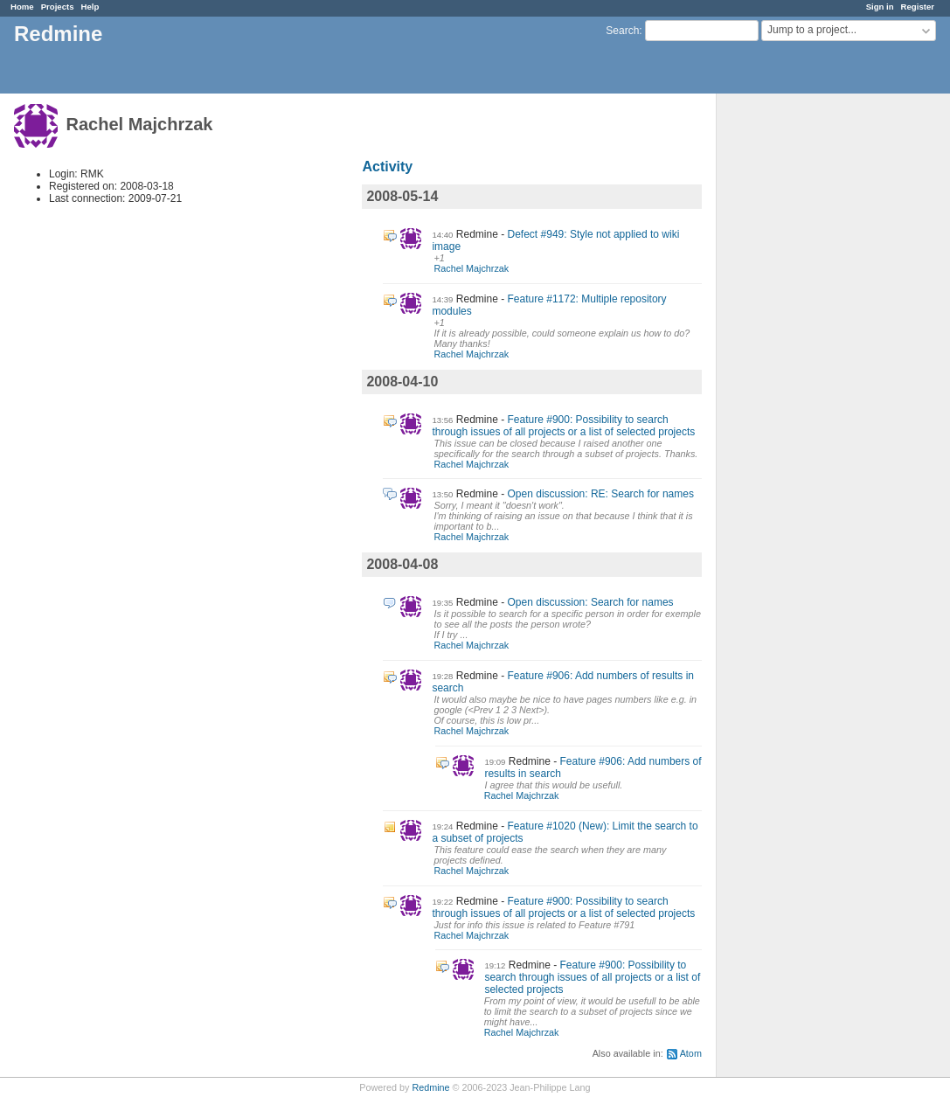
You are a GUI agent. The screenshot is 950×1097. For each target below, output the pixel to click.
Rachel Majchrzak (471, 268)
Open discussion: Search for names (591, 602)
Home (22, 6)
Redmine (430, 1087)
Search (622, 30)
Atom (691, 1053)
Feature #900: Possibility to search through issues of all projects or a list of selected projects (563, 425)
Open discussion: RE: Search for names (601, 494)
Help (90, 6)
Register (917, 6)
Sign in (880, 6)
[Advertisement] (804, 368)
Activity (387, 166)
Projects (57, 6)
